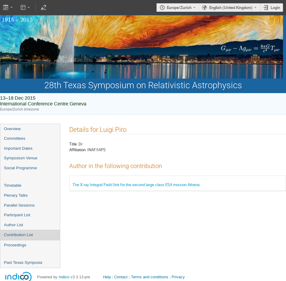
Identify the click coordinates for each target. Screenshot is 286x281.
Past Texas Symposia (23, 262)
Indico (64, 276)
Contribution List (18, 235)
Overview (12, 128)
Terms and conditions (149, 276)
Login (275, 7)
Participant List (17, 215)
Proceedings (15, 245)
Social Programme (20, 168)
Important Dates (18, 148)
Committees (14, 138)
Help (107, 276)
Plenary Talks (16, 195)
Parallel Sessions (19, 205)
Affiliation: (77, 149)
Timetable (12, 185)
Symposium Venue (20, 158)
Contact (121, 276)
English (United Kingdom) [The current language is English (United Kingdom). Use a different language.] (231, 7)
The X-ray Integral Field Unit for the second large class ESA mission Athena (136, 184)
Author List (13, 225)
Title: (73, 144)
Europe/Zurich (179, 7)
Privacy (178, 276)
